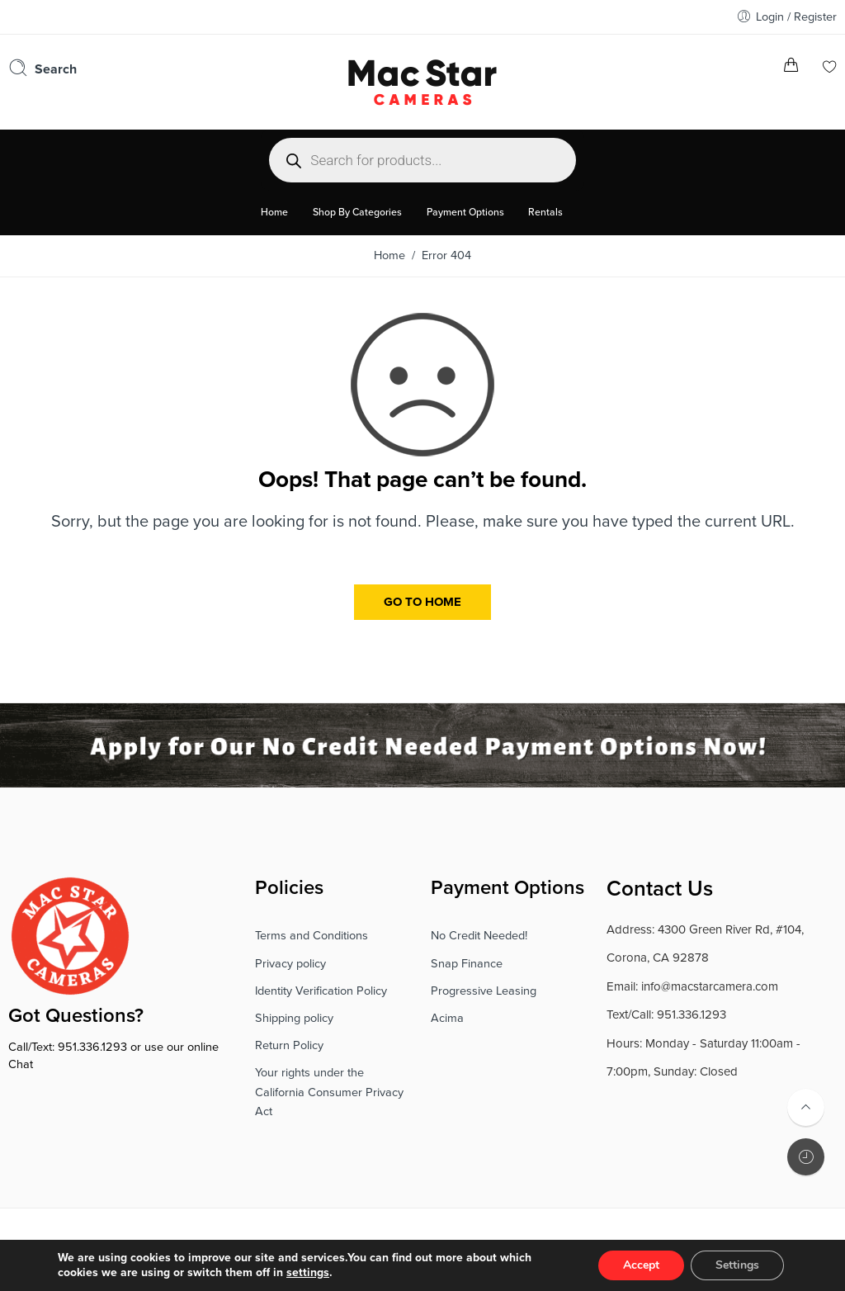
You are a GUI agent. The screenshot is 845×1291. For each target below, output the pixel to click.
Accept (641, 1265)
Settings (737, 1265)
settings (307, 1272)
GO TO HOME (422, 601)
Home (389, 255)
